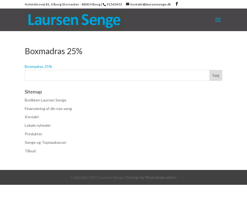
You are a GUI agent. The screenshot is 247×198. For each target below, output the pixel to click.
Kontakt (32, 116)
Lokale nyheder (38, 125)
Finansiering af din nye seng (48, 108)
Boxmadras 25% (38, 66)
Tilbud (30, 150)
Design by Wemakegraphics (152, 177)
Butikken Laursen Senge (45, 100)
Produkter (33, 133)
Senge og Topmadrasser (45, 142)
